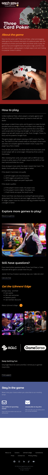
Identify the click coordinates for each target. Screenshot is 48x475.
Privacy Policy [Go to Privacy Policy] (32, 455)
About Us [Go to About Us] (8, 452)
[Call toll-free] (6, 278)
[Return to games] (8, 216)
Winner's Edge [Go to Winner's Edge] (27, 452)
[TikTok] (29, 461)
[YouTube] (33, 461)
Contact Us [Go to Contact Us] (21, 455)
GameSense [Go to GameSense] (39, 452)
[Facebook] (14, 461)
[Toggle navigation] (45, 4)
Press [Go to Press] (12, 455)
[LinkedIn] (24, 461)
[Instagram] (19, 461)
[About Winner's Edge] (12, 305)
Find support (6, 375)
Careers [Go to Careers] (17, 452)
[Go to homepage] (10, 4)
